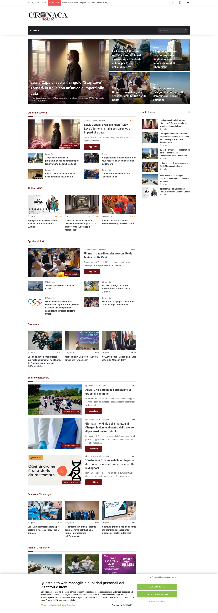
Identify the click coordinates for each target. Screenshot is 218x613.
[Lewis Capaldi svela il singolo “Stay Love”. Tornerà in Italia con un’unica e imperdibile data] (68, 71)
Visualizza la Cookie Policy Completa (58, 605)
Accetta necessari (157, 594)
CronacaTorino (91, 121)
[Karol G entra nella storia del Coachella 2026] (91, 174)
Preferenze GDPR (157, 602)
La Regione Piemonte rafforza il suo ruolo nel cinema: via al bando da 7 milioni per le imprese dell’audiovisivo (128, 59)
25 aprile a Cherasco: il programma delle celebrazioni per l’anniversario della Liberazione (167, 59)
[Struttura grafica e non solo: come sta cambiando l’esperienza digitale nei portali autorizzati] (119, 510)
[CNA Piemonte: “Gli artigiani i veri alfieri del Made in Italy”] (119, 340)
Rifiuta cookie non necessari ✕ (163, 577)
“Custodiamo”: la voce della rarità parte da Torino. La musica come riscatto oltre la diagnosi (110, 464)
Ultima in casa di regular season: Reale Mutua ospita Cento (129, 96)
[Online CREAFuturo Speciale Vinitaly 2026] (119, 564)
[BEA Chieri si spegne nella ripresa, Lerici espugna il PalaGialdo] (91, 302)
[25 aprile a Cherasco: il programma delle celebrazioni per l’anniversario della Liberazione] (35, 158)
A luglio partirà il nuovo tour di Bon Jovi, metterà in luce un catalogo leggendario (118, 160)
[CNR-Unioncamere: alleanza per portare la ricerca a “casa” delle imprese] (45, 510)
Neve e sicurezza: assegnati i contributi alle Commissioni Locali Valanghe (174, 178)
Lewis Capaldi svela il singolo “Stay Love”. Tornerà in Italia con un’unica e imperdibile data (67, 88)
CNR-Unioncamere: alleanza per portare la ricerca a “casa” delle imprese (43, 529)
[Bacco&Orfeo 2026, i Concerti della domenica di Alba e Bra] (35, 174)
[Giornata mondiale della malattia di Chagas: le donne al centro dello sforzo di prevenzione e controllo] (55, 433)
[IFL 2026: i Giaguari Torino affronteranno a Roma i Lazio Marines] (91, 286)
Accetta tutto (157, 587)
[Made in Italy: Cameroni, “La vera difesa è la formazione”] (82, 340)
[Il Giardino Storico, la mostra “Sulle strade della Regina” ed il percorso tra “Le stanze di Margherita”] (82, 204)
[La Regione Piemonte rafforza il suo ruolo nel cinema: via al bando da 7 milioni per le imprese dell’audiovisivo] (45, 340)
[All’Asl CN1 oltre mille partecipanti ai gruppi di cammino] (55, 399)
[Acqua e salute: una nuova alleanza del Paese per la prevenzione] (82, 564)
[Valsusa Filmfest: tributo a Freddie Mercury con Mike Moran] (119, 204)
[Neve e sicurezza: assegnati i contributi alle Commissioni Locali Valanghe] (45, 564)
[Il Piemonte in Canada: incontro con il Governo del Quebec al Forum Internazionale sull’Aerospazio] (82, 510)
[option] (109, 71)
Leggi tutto (92, 147)
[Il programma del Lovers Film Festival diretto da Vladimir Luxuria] (45, 204)
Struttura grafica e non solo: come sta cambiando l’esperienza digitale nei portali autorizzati (119, 529)
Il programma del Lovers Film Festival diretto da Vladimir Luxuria (42, 223)
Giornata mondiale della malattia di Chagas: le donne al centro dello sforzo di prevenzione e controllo (109, 427)
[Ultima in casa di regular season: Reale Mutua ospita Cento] (129, 88)
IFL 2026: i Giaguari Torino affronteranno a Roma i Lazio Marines (115, 288)
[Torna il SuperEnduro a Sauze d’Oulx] (35, 286)
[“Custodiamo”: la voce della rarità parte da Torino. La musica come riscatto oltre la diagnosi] (55, 470)
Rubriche (33, 30)
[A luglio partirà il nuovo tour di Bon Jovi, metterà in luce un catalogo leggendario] (91, 158)
